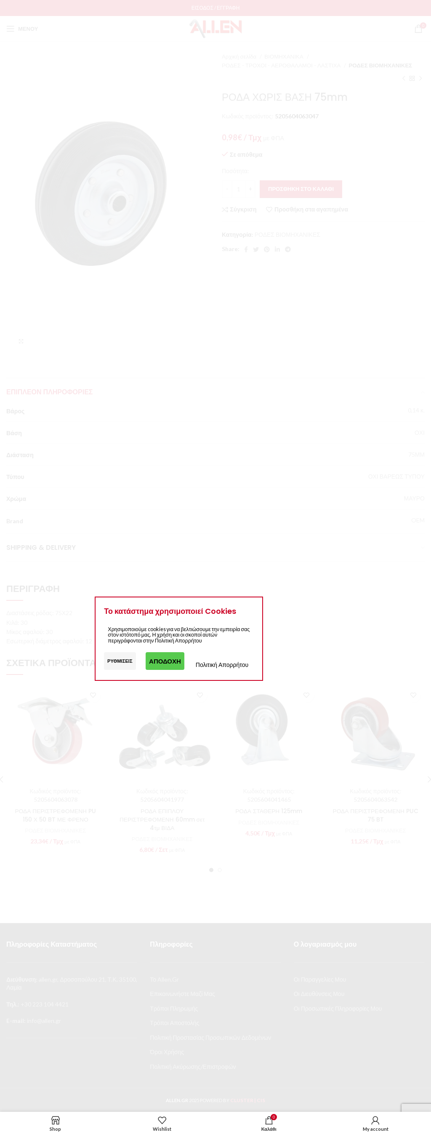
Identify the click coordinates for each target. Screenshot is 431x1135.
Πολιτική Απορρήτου (222, 664)
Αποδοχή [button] (165, 661)
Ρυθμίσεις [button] (120, 661)
